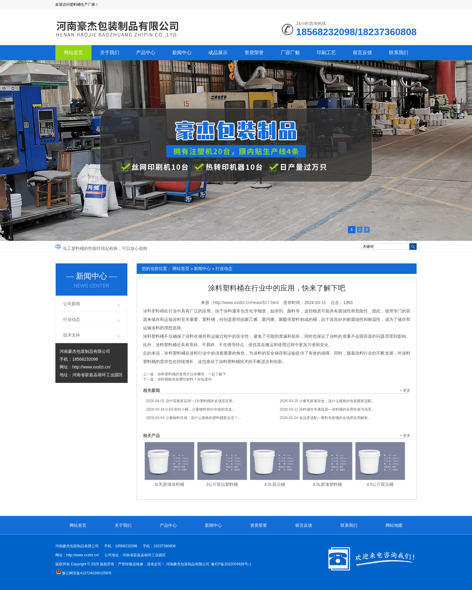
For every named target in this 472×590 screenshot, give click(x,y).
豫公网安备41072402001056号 (84, 573)
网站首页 (73, 52)
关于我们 (109, 52)
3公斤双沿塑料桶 (222, 484)
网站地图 (394, 525)
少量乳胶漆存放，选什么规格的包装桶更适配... (327, 401)
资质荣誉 (254, 52)
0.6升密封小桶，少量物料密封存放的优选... (190, 409)
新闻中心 (181, 52)
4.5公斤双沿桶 (380, 484)
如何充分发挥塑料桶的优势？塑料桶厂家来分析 (107, 246)
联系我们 (398, 52)
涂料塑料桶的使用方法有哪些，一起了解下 (191, 374)
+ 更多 (405, 390)
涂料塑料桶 (153, 311)
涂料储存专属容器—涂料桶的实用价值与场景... (327, 409)
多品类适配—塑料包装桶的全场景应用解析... (325, 418)
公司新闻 (71, 303)
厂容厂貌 (290, 52)
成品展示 (218, 52)
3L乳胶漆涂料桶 (169, 484)
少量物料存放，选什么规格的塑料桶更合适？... (193, 418)
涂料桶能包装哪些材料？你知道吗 (184, 379)
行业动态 (224, 268)
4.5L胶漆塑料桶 (327, 484)
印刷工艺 (326, 52)
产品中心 (145, 52)
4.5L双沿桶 (274, 484)
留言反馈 (362, 52)
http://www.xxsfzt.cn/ (91, 367)
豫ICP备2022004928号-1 (231, 564)
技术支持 (71, 335)
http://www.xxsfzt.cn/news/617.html (246, 302)
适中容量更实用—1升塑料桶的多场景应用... (190, 401)
